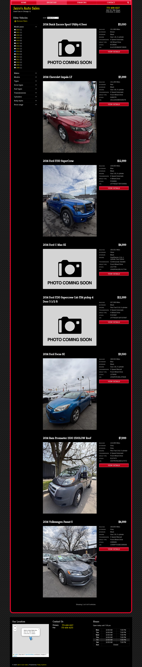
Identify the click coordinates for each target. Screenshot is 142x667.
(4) (19, 35)
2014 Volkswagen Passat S (58, 522)
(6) (19, 40)
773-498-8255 (67, 627)
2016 (18, 46)
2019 (18, 38)
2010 (18, 62)
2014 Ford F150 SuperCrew (58, 161)
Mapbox (15, 656)
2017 (18, 43)
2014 (18, 51)
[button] (30, 639)
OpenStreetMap (29, 654)
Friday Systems (41, 665)
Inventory (52, 2)
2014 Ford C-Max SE (54, 245)
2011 (18, 59)
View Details (114, 51)
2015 (18, 49)
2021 (18, 32)
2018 (18, 40)
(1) (19, 30)
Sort (45, 18)
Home (23, 2)
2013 (18, 54)
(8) (19, 51)
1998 (18, 68)
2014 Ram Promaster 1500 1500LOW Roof (67, 438)
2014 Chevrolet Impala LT (57, 77)
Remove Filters (20, 21)
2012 (18, 57)
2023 (18, 30)
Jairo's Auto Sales (26, 8)
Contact (111, 2)
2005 (18, 65)
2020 (18, 35)
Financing (81, 2)
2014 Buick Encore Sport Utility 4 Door (65, 24)
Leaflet (15, 654)
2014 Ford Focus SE (54, 354)
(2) (19, 38)
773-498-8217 (113, 7)
